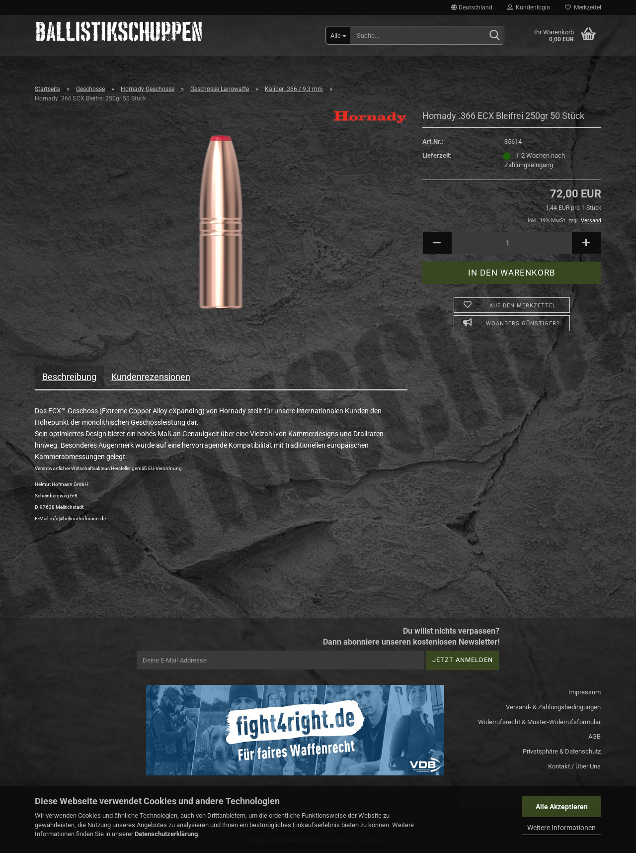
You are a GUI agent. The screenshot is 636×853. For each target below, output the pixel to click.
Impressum (584, 692)
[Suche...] (338, 35)
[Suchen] (494, 36)
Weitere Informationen (561, 828)
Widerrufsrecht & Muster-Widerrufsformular (539, 722)
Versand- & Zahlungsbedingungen (553, 707)
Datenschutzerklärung (166, 834)
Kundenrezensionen (150, 377)
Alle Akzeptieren (562, 807)
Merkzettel (583, 7)
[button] (472, 7)
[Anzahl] (511, 243)
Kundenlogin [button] (528, 7)
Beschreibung (69, 377)
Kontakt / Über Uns (574, 766)
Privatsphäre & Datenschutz (562, 751)
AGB (594, 736)
